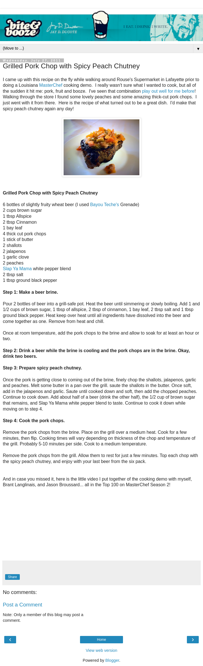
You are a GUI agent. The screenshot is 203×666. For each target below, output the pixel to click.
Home (101, 640)
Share (12, 577)
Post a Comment (22, 605)
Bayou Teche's (104, 204)
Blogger (112, 660)
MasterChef (50, 85)
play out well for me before (168, 91)
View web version (101, 650)
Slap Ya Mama (17, 268)
